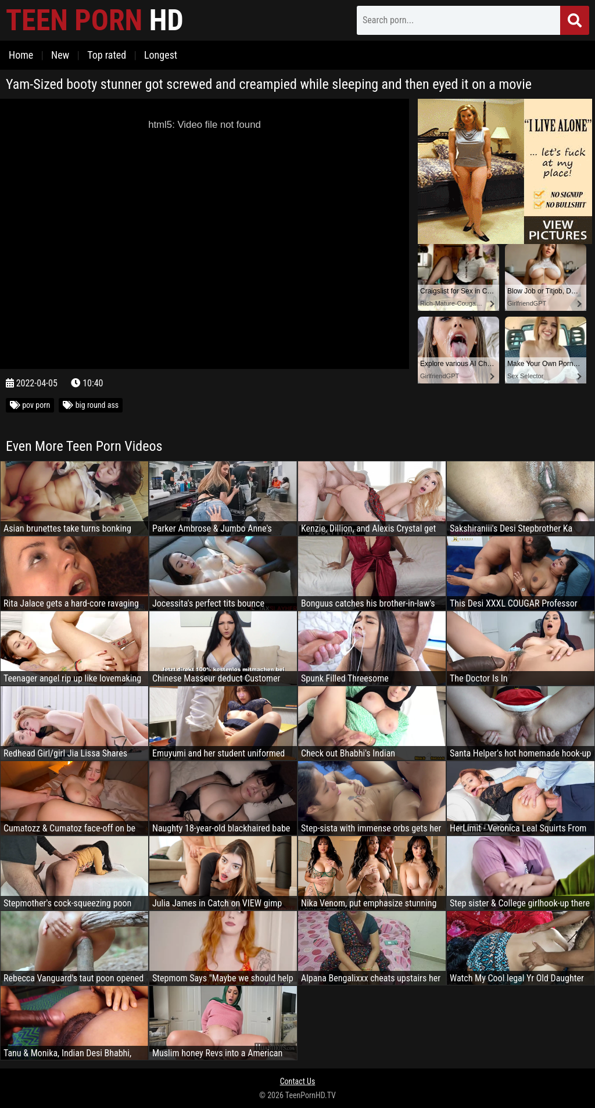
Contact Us (298, 1081)
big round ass (91, 405)
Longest (160, 55)
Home (21, 55)
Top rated (106, 55)
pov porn (30, 405)
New (60, 55)
